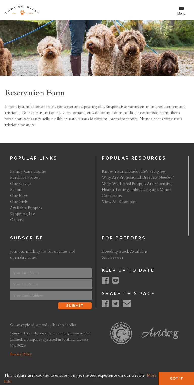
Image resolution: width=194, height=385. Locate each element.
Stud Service (112, 257)
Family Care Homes (28, 171)
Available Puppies (26, 208)
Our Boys (19, 195)
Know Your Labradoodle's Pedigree (133, 171)
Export (16, 189)
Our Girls (19, 202)
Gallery (17, 220)
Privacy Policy (21, 354)
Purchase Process (25, 177)
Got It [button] (176, 378)
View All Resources (119, 202)
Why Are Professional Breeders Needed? (138, 177)
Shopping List (22, 214)
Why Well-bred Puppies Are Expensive (137, 183)
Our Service (20, 183)
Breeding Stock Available (124, 251)
